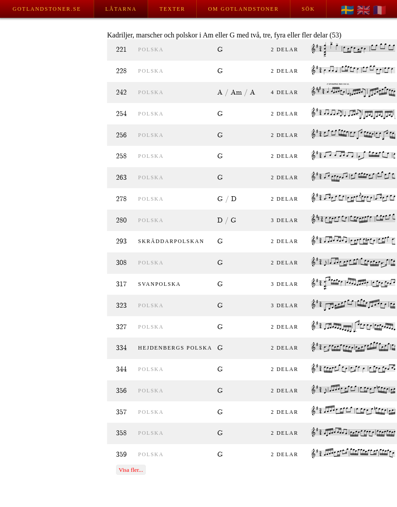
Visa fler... (131, 469)
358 (121, 433)
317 (121, 284)
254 (121, 114)
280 (121, 220)
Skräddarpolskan (171, 241)
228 (121, 71)
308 (121, 263)
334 (121, 348)
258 (121, 156)
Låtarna (120, 9)
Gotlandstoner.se (46, 9)
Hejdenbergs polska (175, 348)
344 (121, 369)
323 (121, 305)
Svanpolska (159, 284)
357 (121, 412)
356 (121, 391)
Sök (308, 9)
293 (121, 241)
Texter (172, 9)
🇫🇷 (379, 10)
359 (121, 454)
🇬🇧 (363, 10)
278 (121, 199)
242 (121, 92)
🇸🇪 (347, 10)
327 (121, 327)
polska (151, 49)
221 (121, 49)
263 (121, 177)
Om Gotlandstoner (243, 9)
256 (121, 135)
